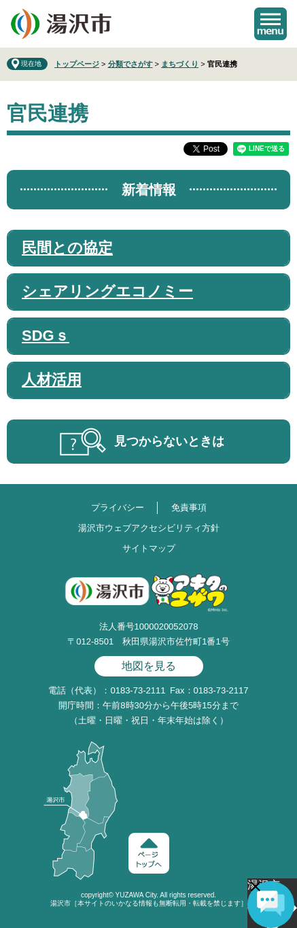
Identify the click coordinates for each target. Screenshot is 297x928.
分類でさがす (130, 64)
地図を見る (149, 666)
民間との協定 (67, 247)
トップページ (76, 64)
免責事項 (189, 507)
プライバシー (117, 507)
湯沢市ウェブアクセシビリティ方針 (149, 528)
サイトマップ (148, 548)
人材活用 (52, 379)
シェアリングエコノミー (107, 291)
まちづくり (179, 64)
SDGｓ (45, 335)
